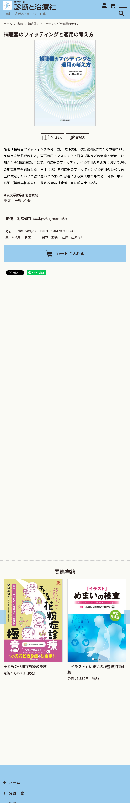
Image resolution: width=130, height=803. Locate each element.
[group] (33, 630)
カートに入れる (70, 253)
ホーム (8, 24)
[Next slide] (127, 617)
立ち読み (56, 137)
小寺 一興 (13, 200)
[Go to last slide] (3, 617)
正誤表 (80, 137)
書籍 (20, 24)
